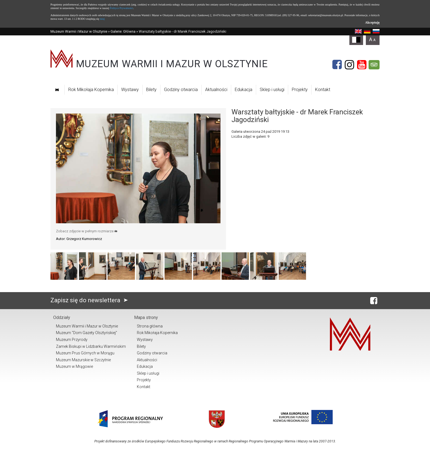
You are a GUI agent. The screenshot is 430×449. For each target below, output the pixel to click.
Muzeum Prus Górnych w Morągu (85, 353)
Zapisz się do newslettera (90, 300)
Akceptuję (372, 22)
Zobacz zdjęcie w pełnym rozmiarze (86, 231)
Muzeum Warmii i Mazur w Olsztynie (78, 31)
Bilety (151, 89)
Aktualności (216, 89)
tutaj (102, 18)
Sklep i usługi (272, 89)
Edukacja (243, 89)
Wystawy (130, 89)
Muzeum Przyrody (71, 339)
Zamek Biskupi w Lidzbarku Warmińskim (91, 346)
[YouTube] (361, 64)
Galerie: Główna (123, 31)
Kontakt (322, 89)
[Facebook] (337, 64)
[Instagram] (349, 64)
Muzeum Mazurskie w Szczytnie (83, 360)
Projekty (300, 89)
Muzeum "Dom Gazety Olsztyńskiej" (86, 333)
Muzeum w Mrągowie (74, 366)
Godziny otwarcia (181, 89)
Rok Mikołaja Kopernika (91, 89)
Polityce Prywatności (121, 8)
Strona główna (150, 326)
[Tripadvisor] (374, 64)
